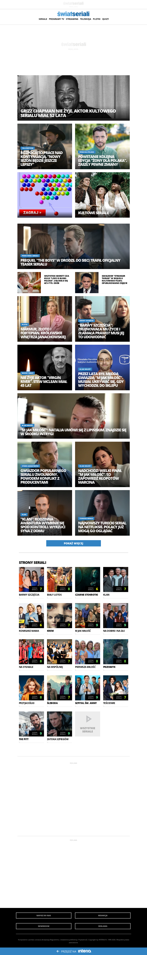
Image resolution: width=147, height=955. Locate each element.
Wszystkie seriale (87, 729)
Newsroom (43, 926)
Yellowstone (27, 148)
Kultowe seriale (93, 212)
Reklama (102, 926)
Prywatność (82, 940)
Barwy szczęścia (86, 321)
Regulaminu (54, 940)
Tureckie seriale (86, 518)
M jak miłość (85, 369)
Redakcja (103, 915)
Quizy (105, 19)
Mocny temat (27, 373)
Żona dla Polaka (87, 152)
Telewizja (85, 19)
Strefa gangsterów (30, 466)
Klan (24, 514)
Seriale (43, 19)
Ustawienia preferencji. (69, 940)
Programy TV (56, 19)
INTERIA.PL (103, 940)
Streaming (72, 19)
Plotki (96, 19)
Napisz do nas (43, 915)
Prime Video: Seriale (30, 256)
